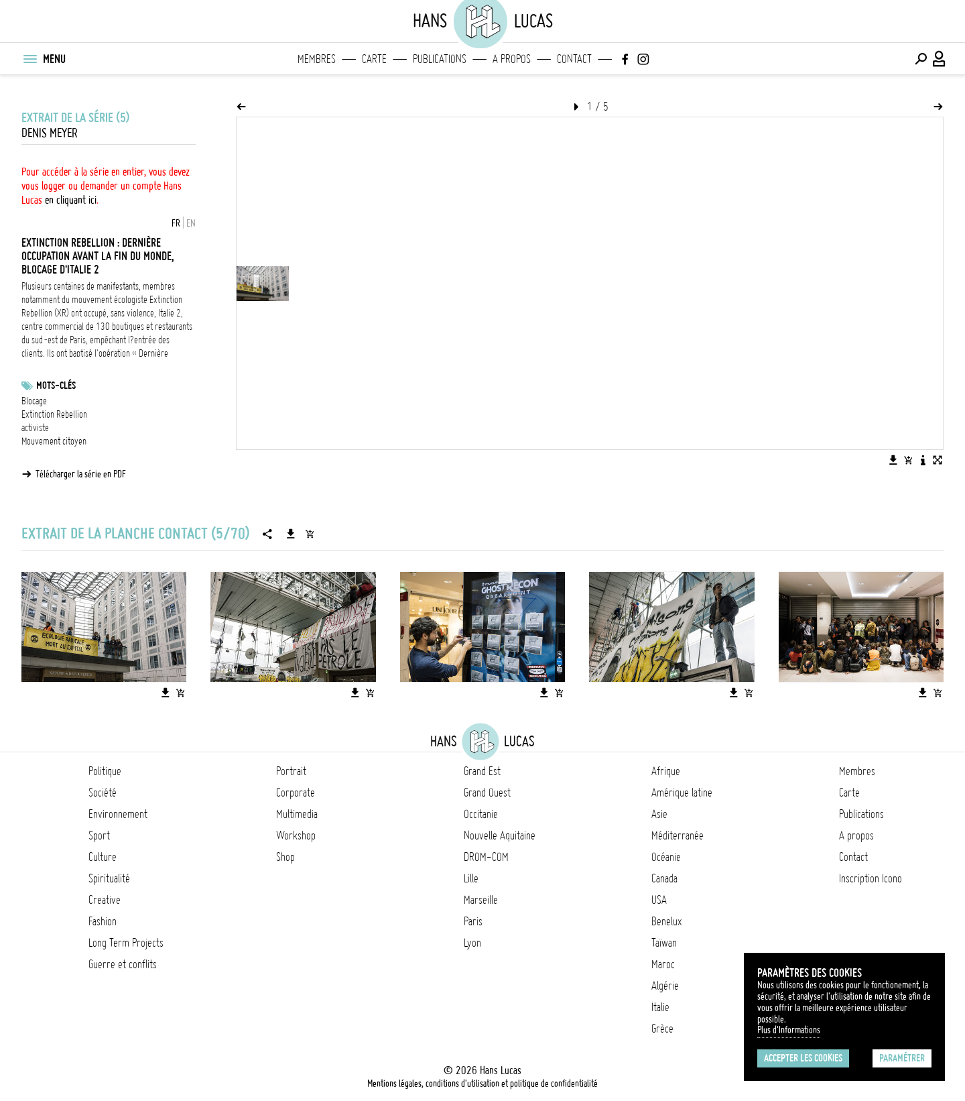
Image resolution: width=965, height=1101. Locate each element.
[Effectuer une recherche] (920, 59)
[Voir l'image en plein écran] (937, 460)
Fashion (102, 921)
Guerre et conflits (122, 964)
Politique (104, 771)
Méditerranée (677, 835)
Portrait (291, 771)
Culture (102, 857)
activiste (35, 428)
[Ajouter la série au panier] (310, 534)
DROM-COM (486, 857)
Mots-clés (56, 386)
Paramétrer (902, 1058)
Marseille (481, 900)
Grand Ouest (487, 792)
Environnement (117, 814)
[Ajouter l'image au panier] (908, 460)
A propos (512, 59)
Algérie (665, 985)
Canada (664, 878)
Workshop (296, 835)
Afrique (665, 771)
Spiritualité (109, 878)
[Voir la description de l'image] (923, 460)
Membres (317, 59)
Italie (660, 1007)
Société (102, 792)
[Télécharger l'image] (893, 460)
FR (176, 223)
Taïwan (664, 942)
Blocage (34, 401)
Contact (574, 59)
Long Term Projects (126, 942)
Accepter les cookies (803, 1058)
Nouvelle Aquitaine (499, 835)
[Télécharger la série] (291, 534)
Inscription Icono (870, 878)
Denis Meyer (49, 133)
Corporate (295, 792)
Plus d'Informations (788, 1030)
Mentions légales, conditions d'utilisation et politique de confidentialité (482, 1084)
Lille (471, 878)
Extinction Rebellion (54, 414)
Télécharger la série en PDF (81, 474)
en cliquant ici (70, 200)
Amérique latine (681, 792)
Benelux (666, 921)
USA (659, 900)
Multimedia (297, 814)
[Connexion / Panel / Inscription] (939, 59)
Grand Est (482, 771)
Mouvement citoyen (53, 441)
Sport (99, 835)
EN (191, 223)
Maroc (663, 964)
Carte (374, 59)
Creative (104, 900)
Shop (285, 857)
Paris (473, 921)
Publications (439, 59)
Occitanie (481, 814)
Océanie (666, 857)
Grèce (662, 1028)
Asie (659, 814)
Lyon (472, 942)
